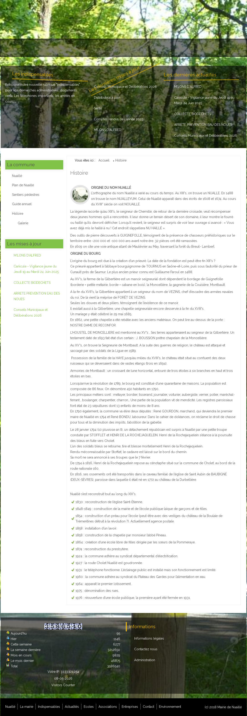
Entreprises (173, 48)
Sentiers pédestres (25, 195)
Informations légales (149, 638)
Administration (144, 660)
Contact (198, 48)
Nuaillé (12, 48)
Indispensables (65, 48)
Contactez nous (145, 649)
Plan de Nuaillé (23, 185)
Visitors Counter (63, 685)
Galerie (23, 223)
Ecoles (118, 48)
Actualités (95, 48)
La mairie (36, 48)
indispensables (68, 84)
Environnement (226, 48)
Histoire (17, 213)
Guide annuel (22, 204)
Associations (144, 48)
